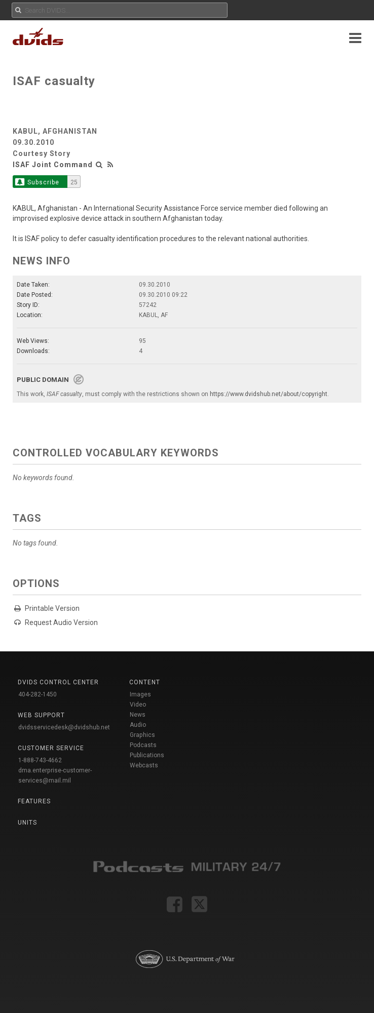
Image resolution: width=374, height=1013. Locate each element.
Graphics (142, 734)
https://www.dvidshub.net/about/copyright (268, 394)
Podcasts (143, 745)
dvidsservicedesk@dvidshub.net (64, 727)
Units (27, 822)
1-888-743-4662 (40, 760)
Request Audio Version (61, 622)
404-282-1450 (37, 694)
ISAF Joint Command (53, 165)
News (137, 714)
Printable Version (52, 608)
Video (138, 704)
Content (144, 682)
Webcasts (144, 765)
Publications (147, 755)
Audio (138, 724)
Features (34, 801)
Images (140, 694)
